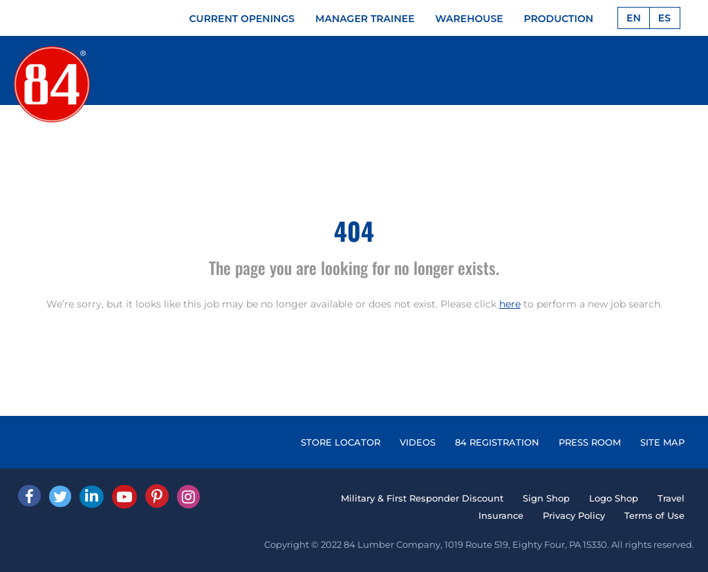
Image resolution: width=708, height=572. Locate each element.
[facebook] (29, 495)
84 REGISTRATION (497, 442)
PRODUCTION (559, 18)
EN (633, 18)
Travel (671, 498)
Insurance (500, 515)
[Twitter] (60, 496)
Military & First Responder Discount (422, 498)
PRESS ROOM (590, 442)
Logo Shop (613, 498)
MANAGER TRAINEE (365, 18)
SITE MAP (662, 442)
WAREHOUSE (469, 18)
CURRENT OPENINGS (242, 18)
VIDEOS (418, 442)
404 (354, 230)
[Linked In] (92, 497)
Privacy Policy (574, 515)
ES (664, 18)
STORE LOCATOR (340, 442)
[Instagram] (188, 496)
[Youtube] (124, 496)
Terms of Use (654, 515)
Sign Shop (546, 498)
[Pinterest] (157, 496)
